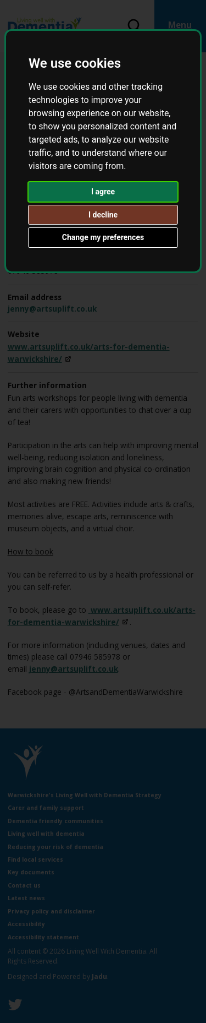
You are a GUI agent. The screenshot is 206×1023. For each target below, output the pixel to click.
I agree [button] (103, 191)
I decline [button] (103, 214)
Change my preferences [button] (103, 237)
